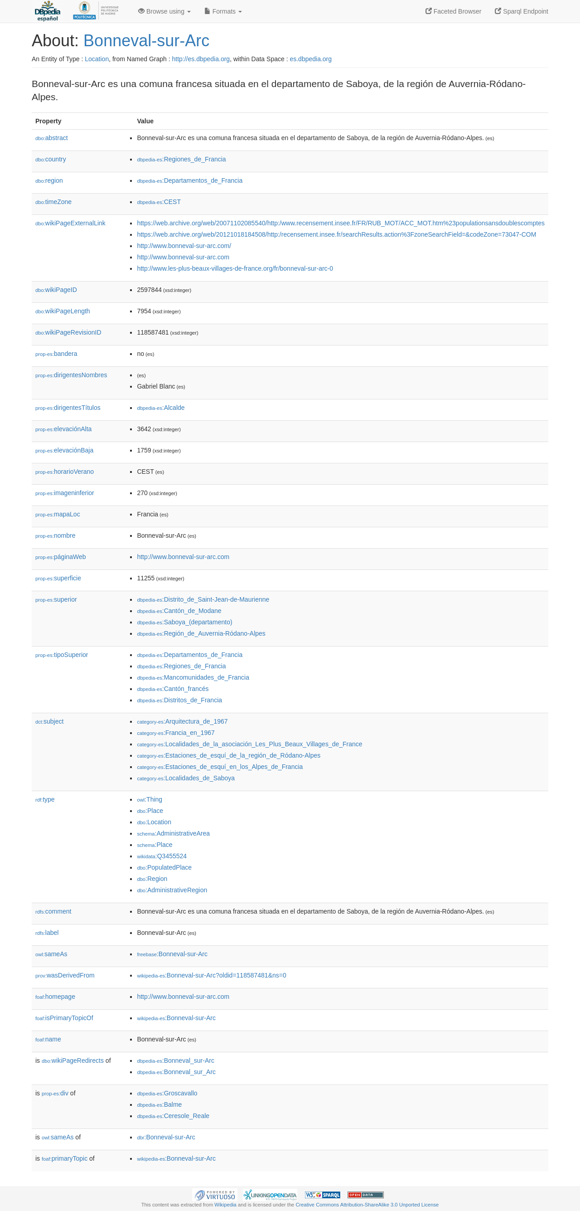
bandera (56, 353)
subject (49, 721)
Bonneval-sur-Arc (146, 40)
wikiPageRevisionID (68, 332)
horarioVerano (64, 471)
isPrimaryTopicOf (64, 1017)
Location (97, 59)
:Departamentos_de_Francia (189, 180)
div (55, 1093)
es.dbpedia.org (311, 59)
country (50, 159)
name (48, 1039)
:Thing (149, 799)
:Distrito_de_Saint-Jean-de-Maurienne (203, 599)
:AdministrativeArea (173, 833)
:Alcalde (160, 407)
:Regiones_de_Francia (181, 159)
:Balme (159, 1104)
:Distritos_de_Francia (179, 700)
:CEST (159, 201)
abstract (51, 137)
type (45, 799)
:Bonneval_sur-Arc (175, 1060)
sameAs (51, 954)
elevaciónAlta (63, 429)
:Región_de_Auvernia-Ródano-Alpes (201, 633)
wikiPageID (56, 289)
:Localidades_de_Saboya (186, 778)
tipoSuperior (61, 654)
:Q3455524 (162, 856)
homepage (55, 996)
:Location (154, 822)
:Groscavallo (167, 1093)
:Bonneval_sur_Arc (176, 1071)
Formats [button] (223, 11)
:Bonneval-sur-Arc (172, 954)
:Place (150, 810)
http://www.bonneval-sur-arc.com (183, 257)
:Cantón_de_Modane (179, 610)
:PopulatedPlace (164, 867)
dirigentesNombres (71, 375)
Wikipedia (225, 1204)
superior (56, 599)
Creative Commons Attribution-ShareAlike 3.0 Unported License (367, 1204)
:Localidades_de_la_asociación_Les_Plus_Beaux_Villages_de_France (249, 744)
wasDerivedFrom (65, 975)
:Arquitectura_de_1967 (182, 721)
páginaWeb (60, 556)
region (49, 180)
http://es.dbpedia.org (201, 59)
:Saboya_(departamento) (184, 622)
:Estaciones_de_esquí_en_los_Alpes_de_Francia (220, 766)
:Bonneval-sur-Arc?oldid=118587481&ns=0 (211, 975)
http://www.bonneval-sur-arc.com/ (184, 245)
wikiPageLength (62, 311)
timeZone (53, 201)
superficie (58, 578)
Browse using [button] (164, 11)
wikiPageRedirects (73, 1060)
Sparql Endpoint (521, 11)
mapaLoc (57, 514)
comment (53, 911)
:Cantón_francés (172, 688)
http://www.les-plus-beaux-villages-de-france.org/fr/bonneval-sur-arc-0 (235, 268)
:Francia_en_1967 (175, 732)
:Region (152, 878)
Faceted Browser (453, 11)
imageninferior (64, 492)
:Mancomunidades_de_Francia (193, 677)
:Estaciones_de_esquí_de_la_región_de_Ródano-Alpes (228, 755)
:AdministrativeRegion (172, 890)
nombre (55, 535)
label (46, 932)
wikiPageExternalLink (70, 223)
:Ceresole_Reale (173, 1115)
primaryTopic (64, 1158)
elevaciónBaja (64, 450)
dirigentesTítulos (68, 407)
